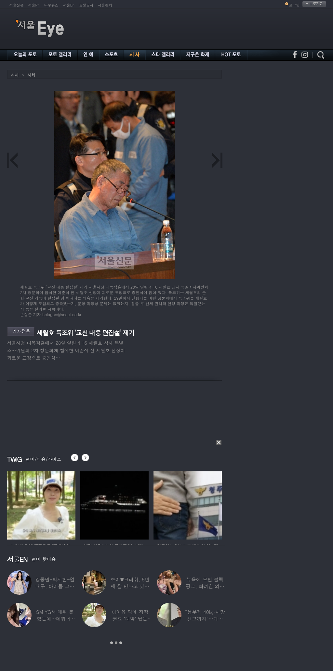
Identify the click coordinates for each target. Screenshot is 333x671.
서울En (68, 5)
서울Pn (34, 5)
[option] (41, 504)
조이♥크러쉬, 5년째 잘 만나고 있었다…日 (129, 586)
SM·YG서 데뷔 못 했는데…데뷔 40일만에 (54, 618)
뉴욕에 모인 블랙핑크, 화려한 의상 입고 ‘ (204, 586)
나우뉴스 (51, 5)
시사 (15, 75)
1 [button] (111, 642)
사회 (31, 75)
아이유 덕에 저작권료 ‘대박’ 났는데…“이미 (129, 618)
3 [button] (120, 642)
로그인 (294, 5)
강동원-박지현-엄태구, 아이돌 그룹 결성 (54, 586)
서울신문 (16, 5)
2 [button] (116, 642)
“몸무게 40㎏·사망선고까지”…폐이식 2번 (205, 618)
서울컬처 (105, 5)
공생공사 (86, 5)
